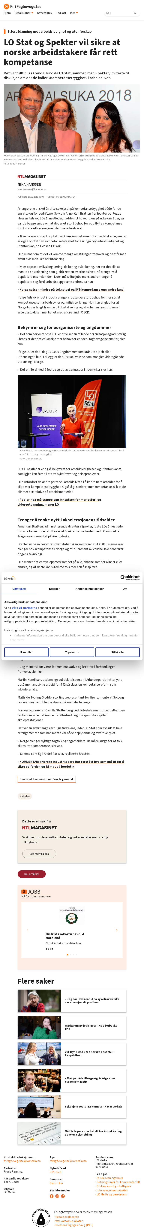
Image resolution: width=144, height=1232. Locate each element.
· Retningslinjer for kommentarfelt (117, 1182)
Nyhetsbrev (44, 13)
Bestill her (56, 1183)
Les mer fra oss (39, 854)
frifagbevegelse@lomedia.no (22, 1161)
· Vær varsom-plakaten (68, 1221)
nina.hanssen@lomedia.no (32, 189)
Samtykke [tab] (19, 588)
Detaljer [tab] (54, 588)
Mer (74, 13)
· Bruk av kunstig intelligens (113, 1186)
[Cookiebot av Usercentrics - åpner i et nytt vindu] (123, 578)
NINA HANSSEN (29, 184)
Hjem (7, 13)
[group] (72, 930)
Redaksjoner (23, 13)
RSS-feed (55, 1172)
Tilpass (72, 652)
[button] (116, 930)
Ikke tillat (26, 652)
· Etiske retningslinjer (109, 1178)
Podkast (61, 13)
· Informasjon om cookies (111, 1190)
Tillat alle (118, 652)
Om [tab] (124, 588)
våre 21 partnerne (24, 607)
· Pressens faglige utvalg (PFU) (73, 1225)
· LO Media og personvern (111, 1194)
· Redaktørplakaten (66, 1217)
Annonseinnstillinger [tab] (89, 588)
